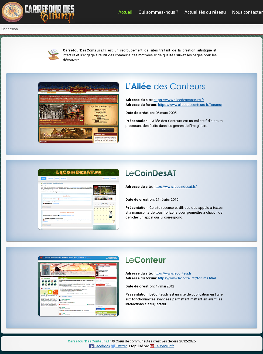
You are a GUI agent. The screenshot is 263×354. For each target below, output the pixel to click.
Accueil (125, 12)
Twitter (119, 346)
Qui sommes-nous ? (158, 12)
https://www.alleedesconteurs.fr (179, 100)
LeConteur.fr (162, 346)
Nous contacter (247, 12)
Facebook (99, 346)
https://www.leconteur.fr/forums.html (187, 278)
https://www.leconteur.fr (172, 273)
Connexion (9, 29)
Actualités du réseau (205, 12)
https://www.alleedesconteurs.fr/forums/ (190, 105)
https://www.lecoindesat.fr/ (175, 187)
